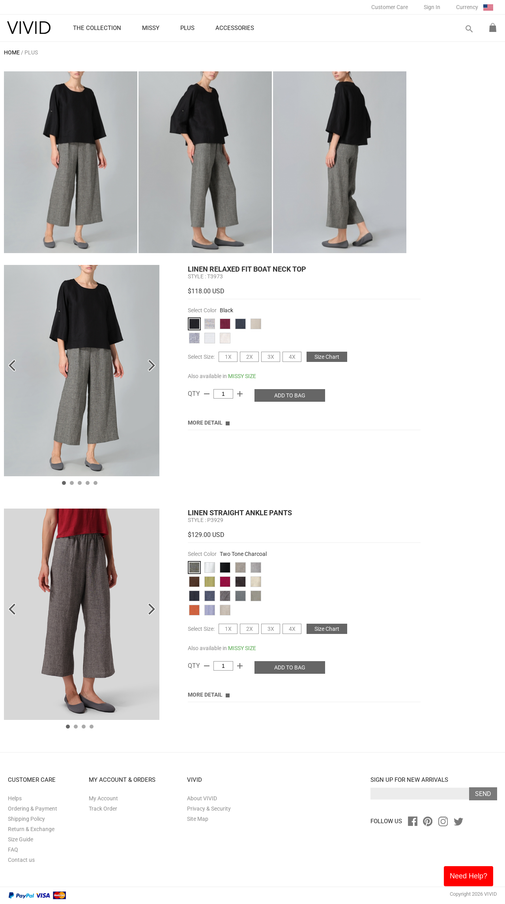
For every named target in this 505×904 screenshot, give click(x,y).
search (468, 29)
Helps (15, 798)
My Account (103, 798)
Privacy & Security (209, 808)
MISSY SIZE (242, 376)
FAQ (13, 849)
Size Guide (20, 839)
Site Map (197, 819)
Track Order (103, 808)
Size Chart (326, 357)
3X (270, 357)
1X (228, 357)
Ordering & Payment (32, 808)
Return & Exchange (31, 829)
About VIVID (202, 798)
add (240, 394)
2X (249, 357)
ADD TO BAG (289, 395)
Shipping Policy (26, 819)
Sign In (432, 7)
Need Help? (468, 876)
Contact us (21, 860)
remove (206, 394)
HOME (12, 52)
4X (292, 357)
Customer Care (389, 7)
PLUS (31, 52)
